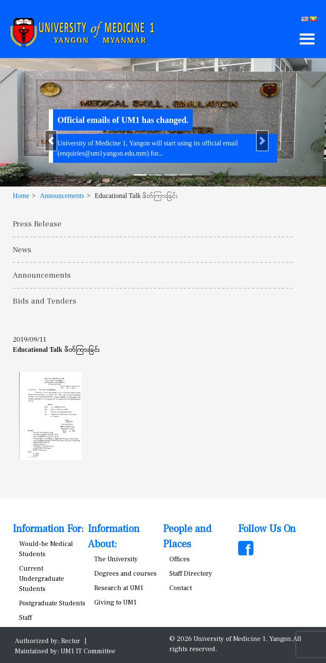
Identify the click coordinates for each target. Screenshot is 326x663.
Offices (179, 559)
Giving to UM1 (115, 602)
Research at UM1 (118, 588)
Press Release (37, 224)
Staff (25, 617)
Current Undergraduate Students (41, 578)
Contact (180, 588)
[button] (51, 140)
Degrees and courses (125, 573)
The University (116, 559)
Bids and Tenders (44, 301)
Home (21, 195)
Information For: (48, 528)
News (22, 250)
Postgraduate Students (52, 603)
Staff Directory (190, 573)
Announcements (62, 195)
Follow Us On (267, 528)
